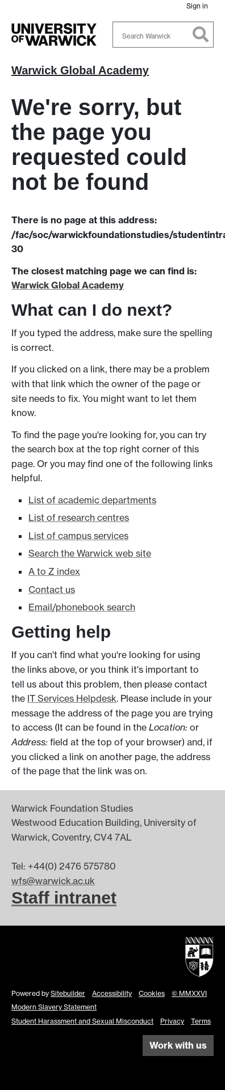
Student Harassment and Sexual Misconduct (82, 1021)
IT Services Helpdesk (71, 698)
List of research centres (78, 517)
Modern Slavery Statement (54, 1007)
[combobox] (163, 35)
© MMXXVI (189, 993)
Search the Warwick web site (89, 553)
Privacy (172, 1021)
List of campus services (78, 535)
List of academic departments (92, 500)
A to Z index (54, 571)
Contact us (51, 589)
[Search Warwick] (163, 35)
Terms (201, 1021)
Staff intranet (63, 897)
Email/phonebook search (81, 607)
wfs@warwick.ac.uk (53, 881)
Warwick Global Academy (80, 70)
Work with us (178, 1045)
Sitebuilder (68, 993)
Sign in (197, 6)
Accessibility (112, 993)
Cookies (152, 993)
